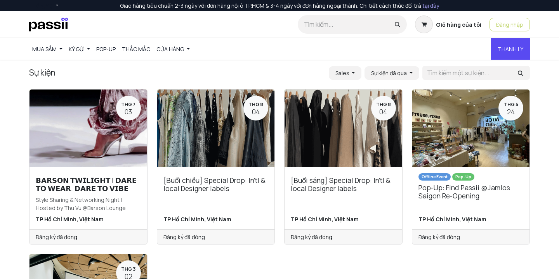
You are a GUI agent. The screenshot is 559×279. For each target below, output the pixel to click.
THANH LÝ (510, 49)
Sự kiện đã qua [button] (389, 73)
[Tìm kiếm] (397, 24)
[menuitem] (47, 49)
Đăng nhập (509, 24)
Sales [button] (343, 73)
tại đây (430, 5)
